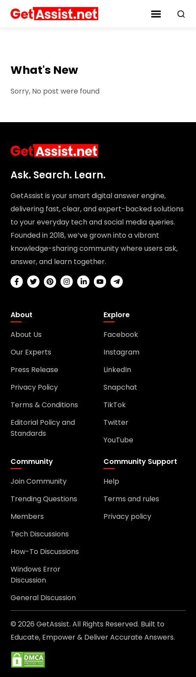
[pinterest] (50, 281)
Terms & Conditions (44, 405)
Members (27, 516)
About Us (26, 334)
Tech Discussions (40, 534)
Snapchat (120, 387)
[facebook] (17, 281)
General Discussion (43, 598)
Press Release (34, 370)
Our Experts (31, 352)
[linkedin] (83, 281)
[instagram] (67, 281)
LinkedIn (117, 370)
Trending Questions (44, 499)
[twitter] (33, 281)
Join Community (39, 481)
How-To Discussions (45, 552)
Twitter (115, 422)
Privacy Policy (34, 387)
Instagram (121, 352)
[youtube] (100, 281)
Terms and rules (131, 499)
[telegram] (116, 281)
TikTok (114, 405)
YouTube (118, 440)
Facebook (120, 334)
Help (111, 481)
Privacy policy (127, 516)
